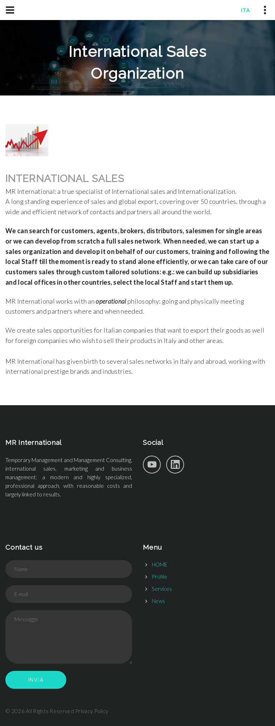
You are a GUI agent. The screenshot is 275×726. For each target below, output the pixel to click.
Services (162, 588)
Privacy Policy (91, 711)
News (158, 601)
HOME (159, 564)
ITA (245, 10)
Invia (35, 680)
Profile (159, 576)
